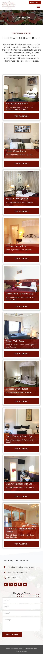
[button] (38, 6)
